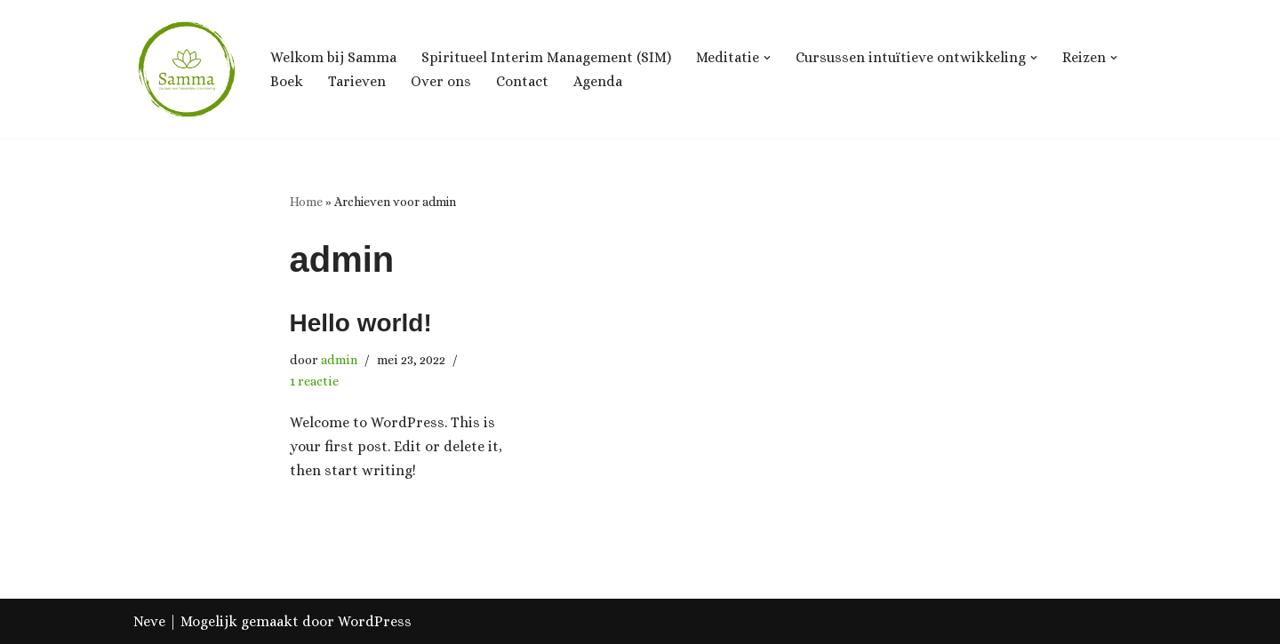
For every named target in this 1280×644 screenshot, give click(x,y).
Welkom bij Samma (333, 57)
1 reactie (314, 381)
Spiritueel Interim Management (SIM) (546, 57)
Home (306, 202)
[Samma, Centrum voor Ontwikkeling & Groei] (186, 69)
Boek (286, 81)
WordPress (375, 621)
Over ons (441, 81)
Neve (149, 621)
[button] (767, 57)
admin (339, 360)
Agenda (597, 81)
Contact (522, 81)
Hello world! (361, 323)
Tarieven (357, 81)
